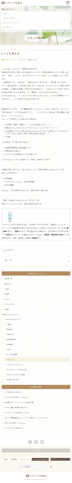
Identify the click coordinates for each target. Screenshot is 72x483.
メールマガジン (9, 304)
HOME (5, 459)
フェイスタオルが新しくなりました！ (17, 397)
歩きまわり (8, 284)
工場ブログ (9, 27)
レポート (7, 299)
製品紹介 (10, 329)
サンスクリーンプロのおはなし (17, 369)
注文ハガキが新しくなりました (15, 423)
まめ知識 (10, 344)
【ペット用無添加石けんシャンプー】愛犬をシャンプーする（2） (26, 418)
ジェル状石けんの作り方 (12, 392)
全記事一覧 (8, 278)
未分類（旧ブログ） (13, 379)
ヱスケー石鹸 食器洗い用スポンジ (16, 407)
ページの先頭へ (36, 450)
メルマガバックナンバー (15, 364)
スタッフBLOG (10, 18)
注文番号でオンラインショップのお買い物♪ (19, 402)
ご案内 (6, 309)
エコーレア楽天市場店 (39, 459)
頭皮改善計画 (11, 339)
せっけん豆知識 (12, 354)
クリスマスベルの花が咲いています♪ (16, 413)
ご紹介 (6, 289)
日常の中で (10, 334)
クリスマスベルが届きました (14, 428)
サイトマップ (25, 459)
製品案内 (14, 459)
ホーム (7, 13)
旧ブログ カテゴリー (12, 23)
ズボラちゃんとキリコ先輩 (16, 375)
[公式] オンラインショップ (59, 459)
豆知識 (6, 294)
